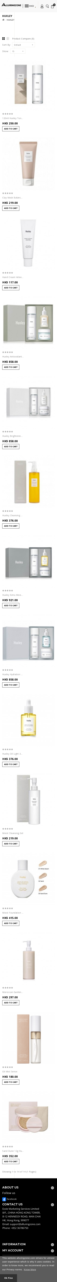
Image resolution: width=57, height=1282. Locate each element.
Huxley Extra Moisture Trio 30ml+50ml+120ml (13, 595)
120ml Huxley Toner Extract (13, 118)
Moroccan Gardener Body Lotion (13, 992)
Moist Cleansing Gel (12, 833)
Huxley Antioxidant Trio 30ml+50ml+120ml (13, 356)
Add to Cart (11, 128)
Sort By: (6, 44)
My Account (41, 7)
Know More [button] (30, 1269)
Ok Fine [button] (8, 1278)
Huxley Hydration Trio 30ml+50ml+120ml (13, 674)
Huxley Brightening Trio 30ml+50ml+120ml (13, 436)
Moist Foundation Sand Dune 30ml (13, 912)
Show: (5, 51)
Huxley (10, 19)
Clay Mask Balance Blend (13, 197)
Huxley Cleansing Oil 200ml (13, 515)
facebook (9, 1199)
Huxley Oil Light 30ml (13, 753)
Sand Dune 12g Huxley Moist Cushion (13, 1151)
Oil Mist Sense (9, 1071)
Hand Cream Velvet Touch (13, 277)
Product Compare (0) (23, 38)
